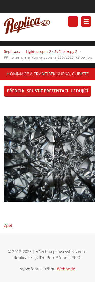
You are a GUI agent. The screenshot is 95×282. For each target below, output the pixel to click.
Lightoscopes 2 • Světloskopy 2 (51, 51)
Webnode (66, 269)
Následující (75, 91)
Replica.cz (12, 51)
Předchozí (18, 91)
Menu (86, 21)
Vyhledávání (73, 21)
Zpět (8, 225)
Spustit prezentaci (47, 91)
